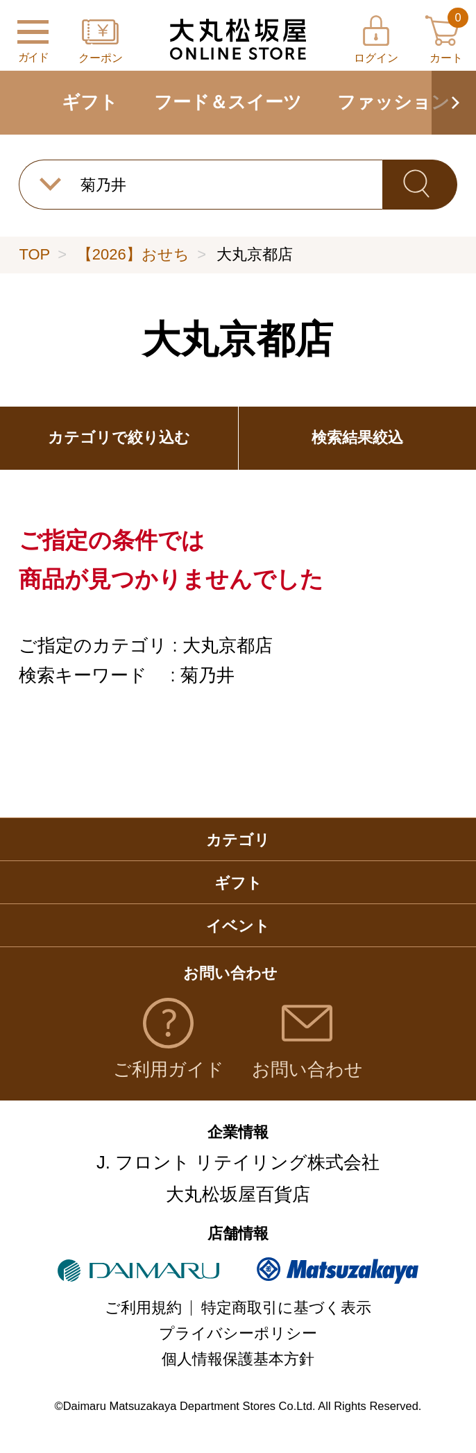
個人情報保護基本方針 (238, 1359)
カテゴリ (238, 840)
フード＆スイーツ (228, 102)
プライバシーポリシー (238, 1333)
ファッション (393, 102)
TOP (34, 254)
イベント (238, 926)
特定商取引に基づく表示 (286, 1307)
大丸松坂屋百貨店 (238, 1194)
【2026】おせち (133, 254)
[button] (454, 102)
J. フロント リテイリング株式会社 (238, 1162)
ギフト (90, 102)
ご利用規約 (143, 1307)
